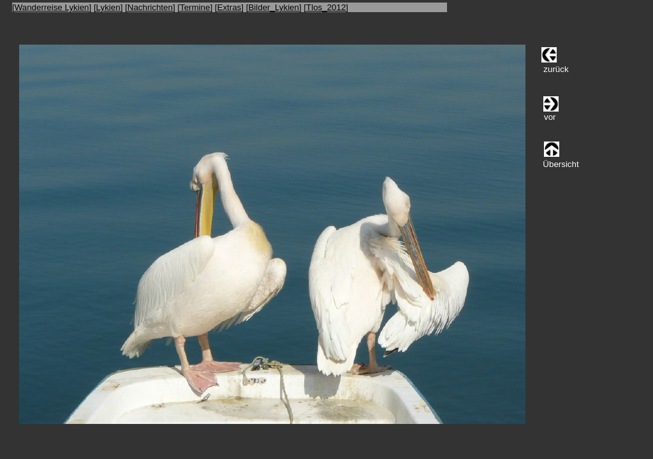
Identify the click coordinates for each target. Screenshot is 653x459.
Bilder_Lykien (273, 7)
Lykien (108, 7)
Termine (195, 7)
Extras (229, 7)
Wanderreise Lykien (52, 7)
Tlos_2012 (326, 7)
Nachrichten (150, 7)
